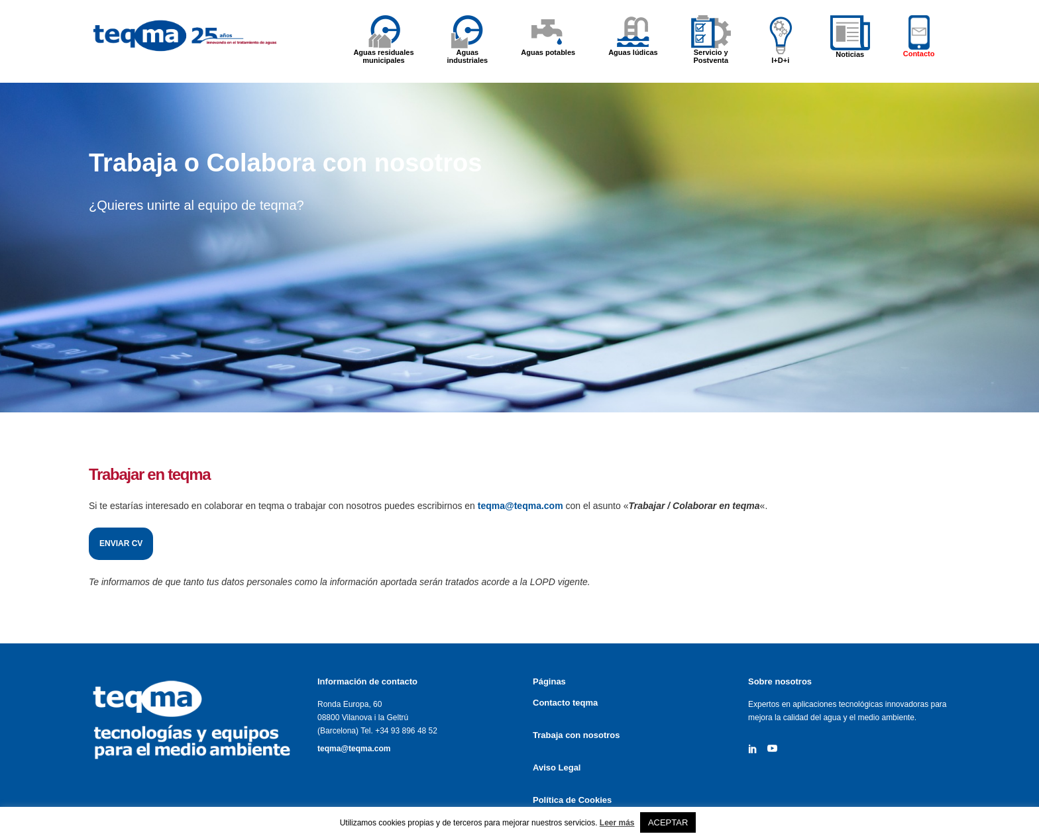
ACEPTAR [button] (668, 822)
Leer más (617, 822)
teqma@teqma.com (353, 748)
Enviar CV (127, 543)
